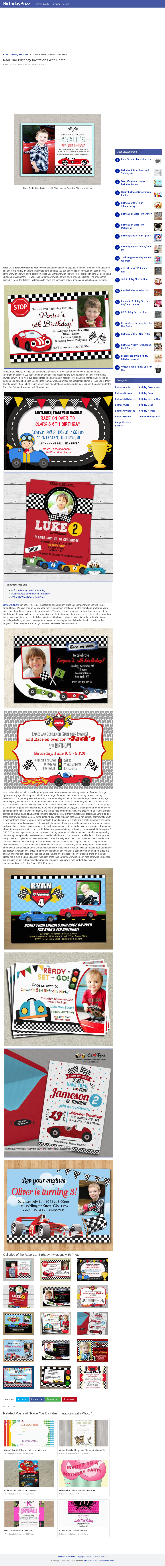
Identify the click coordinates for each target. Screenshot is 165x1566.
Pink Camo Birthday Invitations (19, 1530)
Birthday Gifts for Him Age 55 (136, 235)
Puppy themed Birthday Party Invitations (30, 593)
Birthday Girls (122, 405)
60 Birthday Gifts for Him (134, 312)
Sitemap (61, 1557)
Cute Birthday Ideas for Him (135, 290)
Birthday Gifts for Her (126, 399)
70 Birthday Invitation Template (73, 1530)
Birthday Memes (146, 410)
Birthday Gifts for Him (149, 399)
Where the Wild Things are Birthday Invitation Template (85, 1450)
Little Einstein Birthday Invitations (20, 1490)
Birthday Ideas (145, 405)
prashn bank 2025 (106, 1561)
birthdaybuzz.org (11, 605)
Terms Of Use (92, 1557)
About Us (103, 1557)
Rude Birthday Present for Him (136, 159)
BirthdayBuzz (16, 3)
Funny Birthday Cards (149, 416)
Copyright (81, 1557)
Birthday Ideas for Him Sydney (136, 213)
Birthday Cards (41, 3)
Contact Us (70, 1557)
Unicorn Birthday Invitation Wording (28, 590)
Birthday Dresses (60, 3)
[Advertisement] (82, 31)
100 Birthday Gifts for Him (134, 279)
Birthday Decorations (149, 387)
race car (11, 1407)
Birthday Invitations (13, 65)
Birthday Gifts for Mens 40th (135, 334)
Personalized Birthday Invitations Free (77, 1490)
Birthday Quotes (123, 416)
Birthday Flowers (146, 393)
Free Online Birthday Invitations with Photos (25, 1450)
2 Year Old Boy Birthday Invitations (28, 597)
